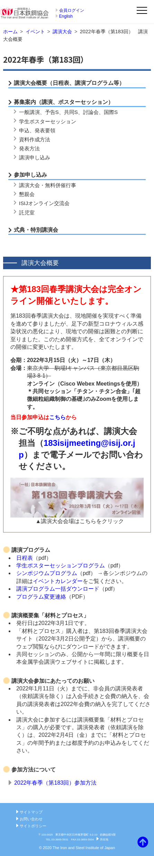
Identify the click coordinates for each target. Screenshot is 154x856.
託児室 (27, 212)
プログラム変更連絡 (41, 597)
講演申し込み (34, 157)
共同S (71, 112)
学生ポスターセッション (47, 121)
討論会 (91, 112)
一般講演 (29, 112)
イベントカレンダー (58, 581)
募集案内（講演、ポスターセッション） (64, 102)
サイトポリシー (33, 826)
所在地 (104, 839)
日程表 (24, 558)
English (66, 16)
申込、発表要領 (37, 130)
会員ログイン (71, 10)
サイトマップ (31, 812)
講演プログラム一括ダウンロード (57, 589)
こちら (57, 417)
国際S (111, 112)
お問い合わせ (31, 819)
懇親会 (27, 194)
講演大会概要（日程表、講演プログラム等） (69, 83)
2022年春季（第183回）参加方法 (55, 783)
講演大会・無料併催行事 (47, 185)
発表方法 (29, 148)
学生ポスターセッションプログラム (60, 565)
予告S (52, 112)
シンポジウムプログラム (46, 573)
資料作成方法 (34, 139)
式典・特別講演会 (36, 230)
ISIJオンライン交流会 (44, 203)
